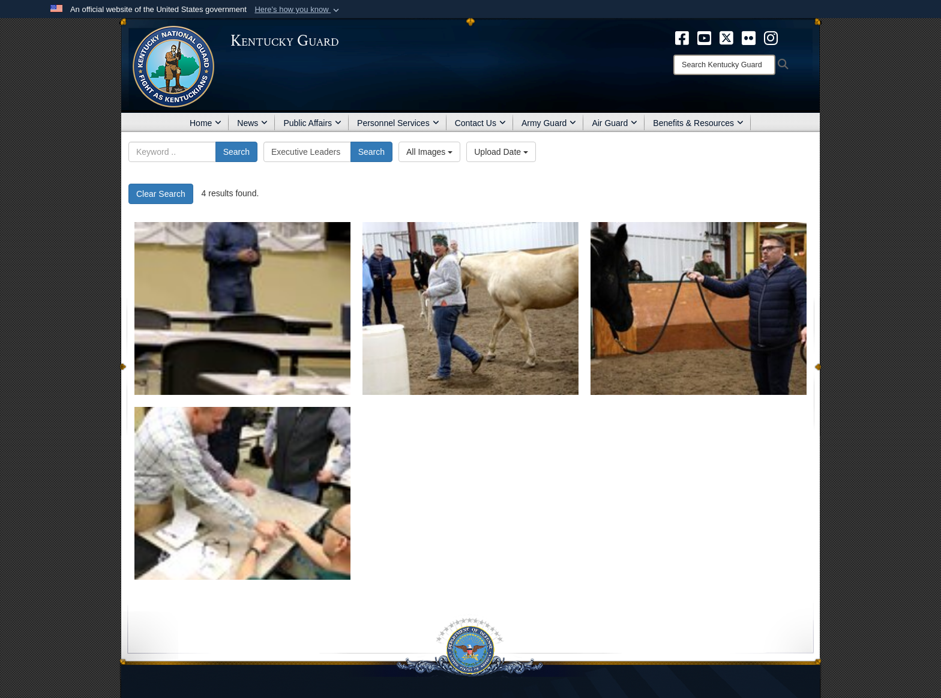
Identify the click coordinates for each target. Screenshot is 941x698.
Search (236, 152)
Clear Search (160, 194)
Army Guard (549, 123)
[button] (297, 10)
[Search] (724, 65)
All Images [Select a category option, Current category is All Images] (429, 152)
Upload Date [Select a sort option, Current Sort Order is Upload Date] (501, 152)
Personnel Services (398, 123)
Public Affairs (312, 123)
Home (205, 123)
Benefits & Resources (698, 123)
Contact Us (480, 123)
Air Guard (614, 123)
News (252, 123)
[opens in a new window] (682, 37)
